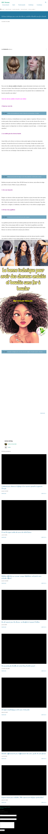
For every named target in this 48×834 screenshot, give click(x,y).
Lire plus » (43, 493)
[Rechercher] (45, 2)
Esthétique (30, 4)
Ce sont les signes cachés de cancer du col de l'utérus (16, 532)
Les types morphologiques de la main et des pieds (15, 710)
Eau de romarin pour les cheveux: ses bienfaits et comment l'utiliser (21, 622)
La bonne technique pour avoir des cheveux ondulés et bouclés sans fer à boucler (25, 351)
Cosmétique (38, 4)
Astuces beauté (5, 4)
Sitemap (1, 808)
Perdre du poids (21, 4)
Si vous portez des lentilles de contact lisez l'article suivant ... (19, 666)
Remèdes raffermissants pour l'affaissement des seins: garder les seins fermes (24, 753)
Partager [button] (42, 413)
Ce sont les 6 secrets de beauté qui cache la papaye (19, 217)
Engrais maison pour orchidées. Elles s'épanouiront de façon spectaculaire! (23, 797)
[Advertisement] (24, 36)
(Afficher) (10, 49)
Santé (13, 4)
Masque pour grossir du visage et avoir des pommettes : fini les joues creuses (24, 176)
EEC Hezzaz (5, 2)
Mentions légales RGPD (5, 807)
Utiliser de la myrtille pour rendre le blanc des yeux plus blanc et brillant (23, 113)
